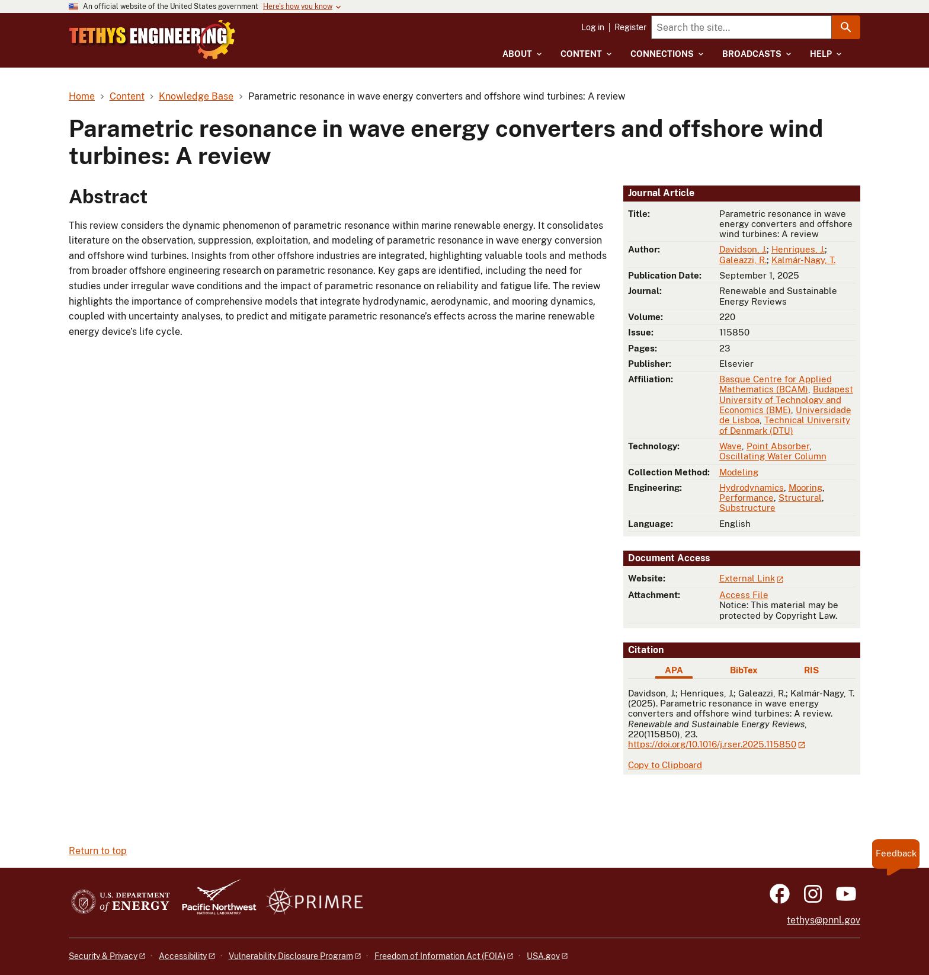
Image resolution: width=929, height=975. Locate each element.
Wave (730, 446)
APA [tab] (674, 670)
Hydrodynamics (751, 487)
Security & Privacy (103, 956)
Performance (746, 498)
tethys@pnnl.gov (823, 920)
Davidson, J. (743, 249)
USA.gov (543, 956)
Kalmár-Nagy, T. (803, 260)
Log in (592, 27)
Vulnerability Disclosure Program (291, 956)
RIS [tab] (811, 670)
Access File (743, 595)
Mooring (805, 487)
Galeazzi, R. (743, 260)
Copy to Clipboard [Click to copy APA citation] (665, 765)
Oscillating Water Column (773, 456)
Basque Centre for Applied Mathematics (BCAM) (775, 384)
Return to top (98, 850)
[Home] (199, 31)
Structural (800, 498)
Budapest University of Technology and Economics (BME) (786, 399)
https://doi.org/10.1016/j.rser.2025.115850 (712, 744)
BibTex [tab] (744, 670)
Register (630, 27)
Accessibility (183, 956)
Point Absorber (778, 446)
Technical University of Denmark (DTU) (784, 425)
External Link (747, 578)
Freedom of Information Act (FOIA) (439, 956)
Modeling (738, 472)
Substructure (747, 508)
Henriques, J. (798, 249)
